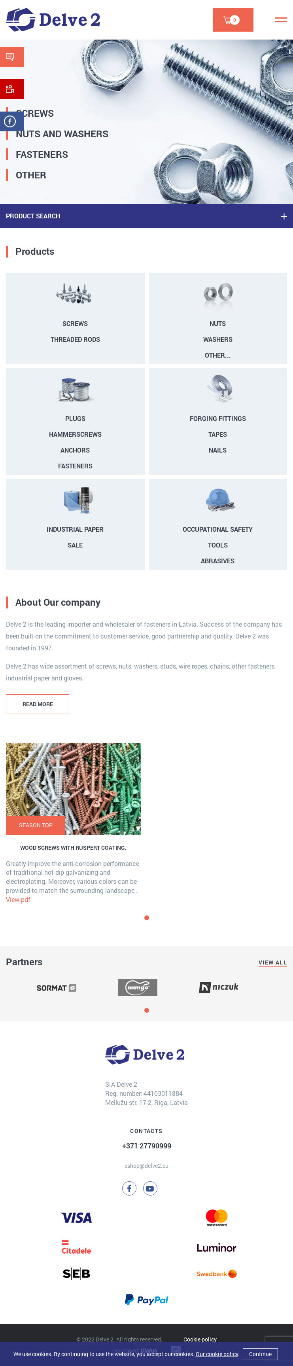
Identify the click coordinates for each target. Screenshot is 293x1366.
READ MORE (38, 704)
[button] (146, 917)
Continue (260, 1354)
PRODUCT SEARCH (33, 216)
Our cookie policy (217, 1354)
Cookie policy (200, 1339)
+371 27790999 (146, 1145)
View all (273, 962)
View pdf (18, 899)
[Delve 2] (53, 20)
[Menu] (281, 20)
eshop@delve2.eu (146, 1165)
